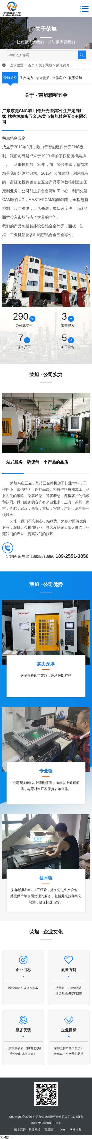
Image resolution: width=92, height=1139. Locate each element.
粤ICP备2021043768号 (46, 1123)
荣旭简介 (63, 65)
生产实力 (26, 78)
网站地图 (75, 1129)
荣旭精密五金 (13, 138)
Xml (63, 1129)
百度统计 (50, 1129)
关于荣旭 (45, 65)
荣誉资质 (43, 78)
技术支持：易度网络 (27, 1129)
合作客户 (59, 78)
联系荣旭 (75, 78)
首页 (31, 65)
